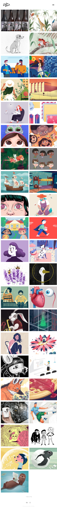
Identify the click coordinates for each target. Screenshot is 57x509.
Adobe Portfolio (31, 506)
